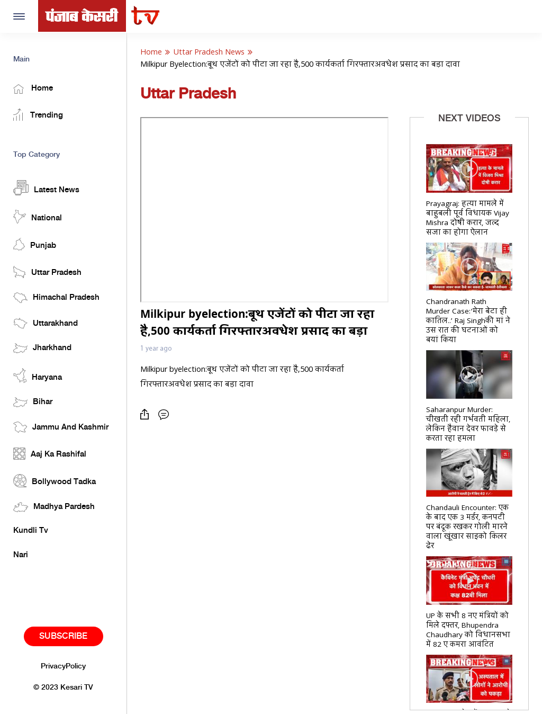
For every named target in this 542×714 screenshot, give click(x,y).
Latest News (46, 187)
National (37, 217)
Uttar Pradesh (47, 272)
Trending (38, 115)
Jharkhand (42, 348)
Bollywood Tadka (54, 480)
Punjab (34, 244)
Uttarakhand (45, 323)
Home (33, 89)
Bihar (32, 402)
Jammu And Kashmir (61, 427)
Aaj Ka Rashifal (49, 454)
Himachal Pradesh (56, 297)
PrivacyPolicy (63, 666)
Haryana (37, 375)
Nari (20, 555)
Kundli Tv (30, 530)
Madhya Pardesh (54, 507)
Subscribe (63, 636)
